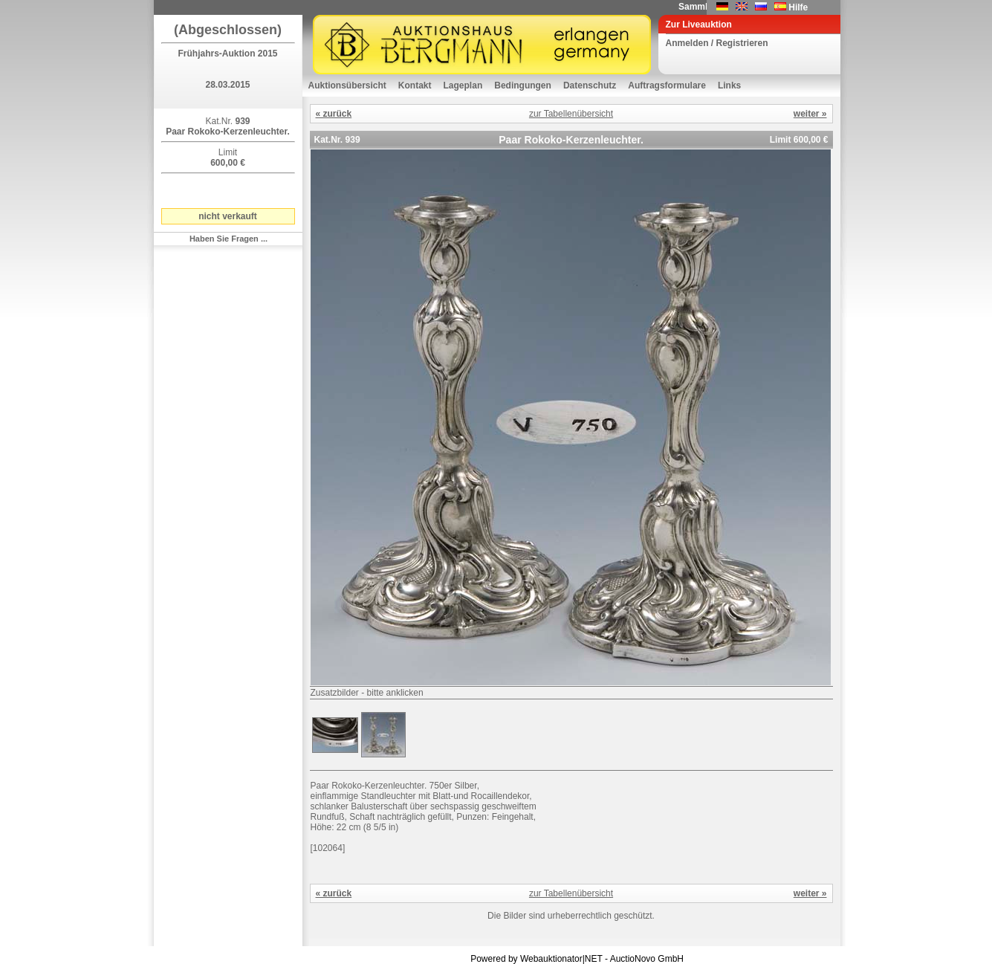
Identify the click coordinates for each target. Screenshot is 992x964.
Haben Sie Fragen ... (228, 238)
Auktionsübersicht (347, 85)
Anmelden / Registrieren (717, 43)
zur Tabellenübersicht (571, 114)
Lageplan (463, 85)
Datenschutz (589, 85)
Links (729, 85)
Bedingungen (522, 85)
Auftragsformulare (667, 85)
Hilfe (798, 7)
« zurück (334, 114)
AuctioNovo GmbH (647, 959)
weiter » (810, 114)
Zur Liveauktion (699, 24)
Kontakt (415, 85)
